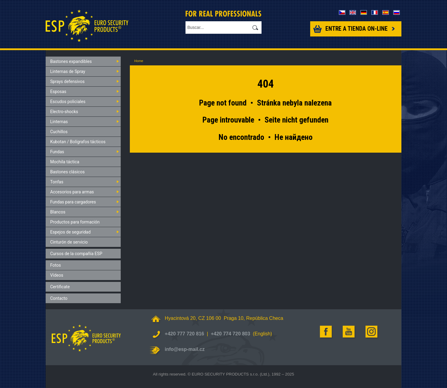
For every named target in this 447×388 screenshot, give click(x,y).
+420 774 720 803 (230, 333)
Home (138, 61)
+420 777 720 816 (184, 333)
